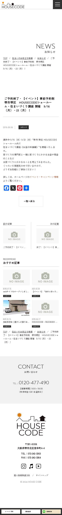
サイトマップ (42, 475)
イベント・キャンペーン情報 (44, 176)
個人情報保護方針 (22, 475)
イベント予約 (12, 510)
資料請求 (30, 510)
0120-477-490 (34, 386)
